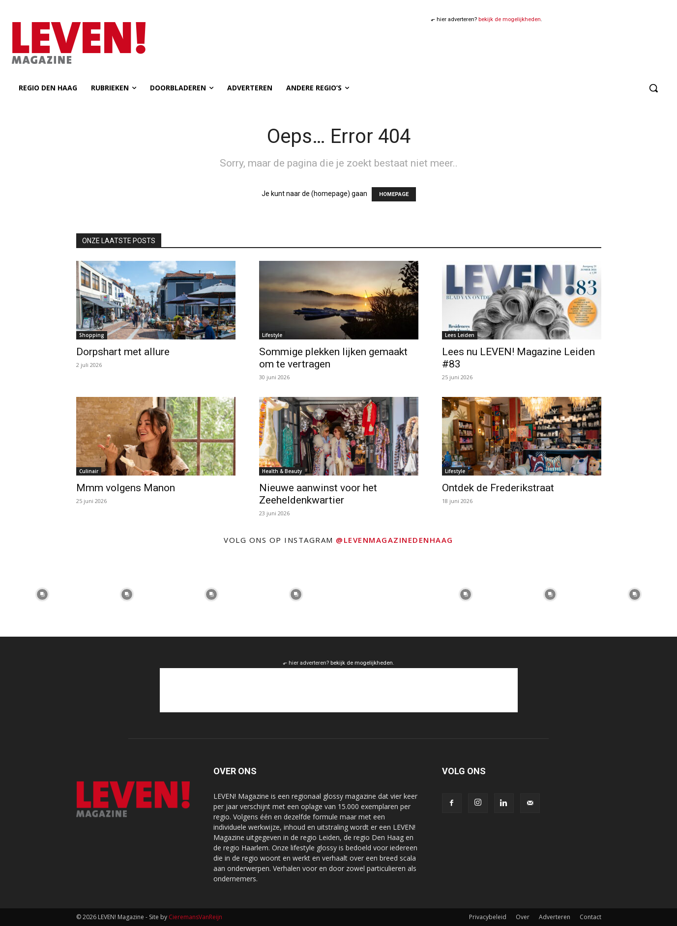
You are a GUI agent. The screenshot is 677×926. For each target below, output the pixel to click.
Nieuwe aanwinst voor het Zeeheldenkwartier (318, 494)
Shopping (91, 335)
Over (523, 917)
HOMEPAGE (394, 194)
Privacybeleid (487, 917)
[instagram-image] (42, 594)
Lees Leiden (459, 335)
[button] (653, 88)
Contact (590, 917)
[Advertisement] (339, 690)
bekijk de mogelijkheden (509, 19)
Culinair (88, 471)
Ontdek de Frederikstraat (498, 488)
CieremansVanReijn (195, 917)
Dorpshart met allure (123, 352)
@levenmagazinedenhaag (394, 540)
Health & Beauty (282, 471)
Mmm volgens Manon (125, 488)
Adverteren (554, 917)
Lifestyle (272, 335)
